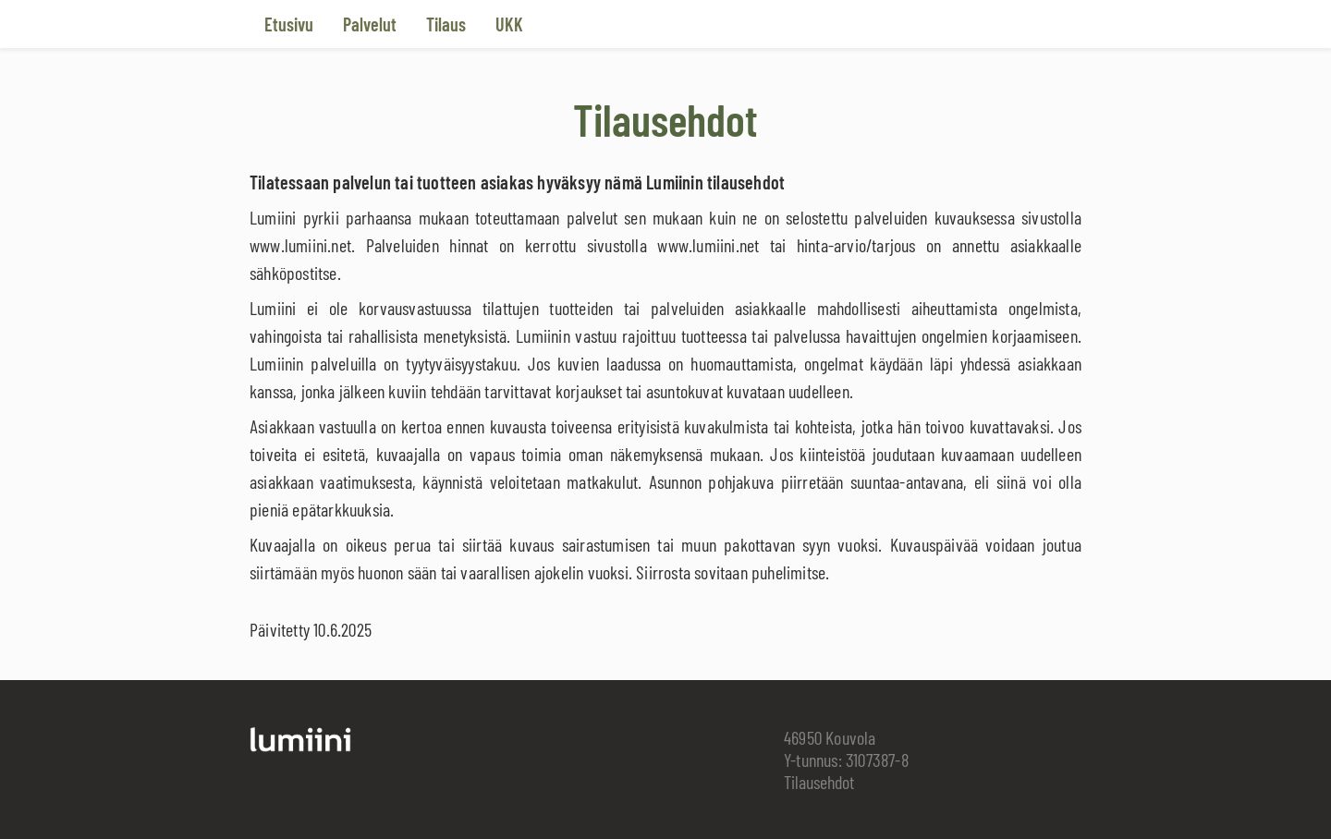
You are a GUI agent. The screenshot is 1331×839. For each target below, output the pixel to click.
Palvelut (370, 24)
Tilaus (446, 24)
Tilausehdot (819, 782)
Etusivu (288, 24)
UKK (509, 24)
